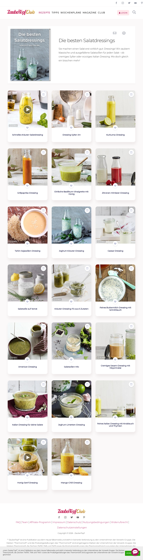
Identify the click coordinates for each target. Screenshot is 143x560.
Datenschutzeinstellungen (72, 527)
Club (101, 12)
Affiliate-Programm (40, 522)
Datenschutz (74, 522)
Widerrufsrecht (119, 522)
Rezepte (44, 12)
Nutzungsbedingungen (96, 522)
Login (123, 13)
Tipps (55, 12)
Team (25, 522)
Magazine (89, 12)
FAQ (18, 522)
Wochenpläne (70, 12)
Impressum (59, 522)
